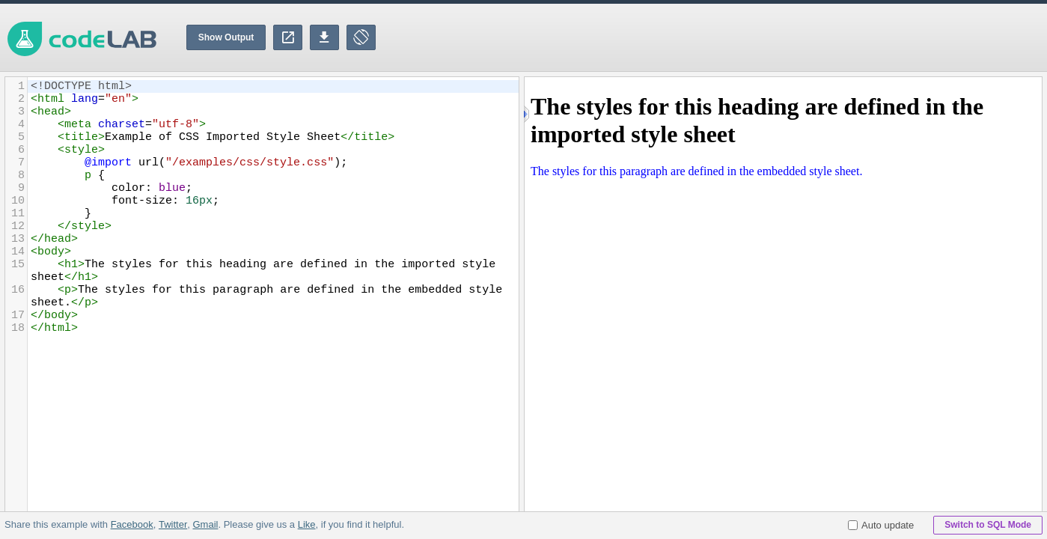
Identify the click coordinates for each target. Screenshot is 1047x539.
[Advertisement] (774, 37)
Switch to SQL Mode (987, 525)
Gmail (205, 524)
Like (306, 524)
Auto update (881, 525)
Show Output (226, 37)
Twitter (173, 524)
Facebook (132, 524)
